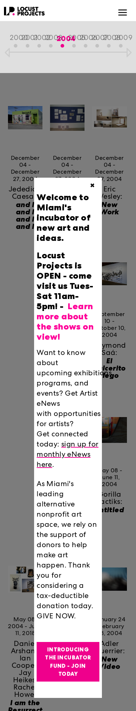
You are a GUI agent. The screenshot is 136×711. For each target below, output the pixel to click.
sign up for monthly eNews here (67, 455)
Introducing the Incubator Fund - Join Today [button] (68, 662)
